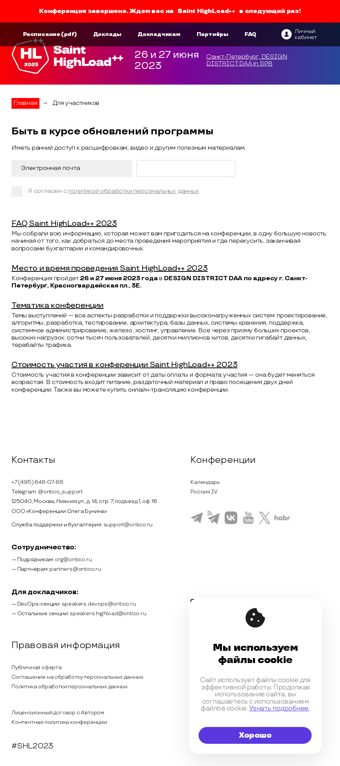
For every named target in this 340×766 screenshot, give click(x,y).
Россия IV (204, 492)
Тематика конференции (57, 305)
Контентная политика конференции (59, 722)
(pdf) (69, 34)
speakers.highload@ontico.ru (108, 613)
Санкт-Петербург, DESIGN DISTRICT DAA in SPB (246, 60)
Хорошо (255, 735)
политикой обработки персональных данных (133, 191)
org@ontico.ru (73, 559)
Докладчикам (159, 34)
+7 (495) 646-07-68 (37, 482)
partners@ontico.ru (75, 569)
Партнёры (212, 34)
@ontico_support (60, 492)
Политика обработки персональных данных (69, 686)
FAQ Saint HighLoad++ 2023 (64, 223)
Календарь (205, 482)
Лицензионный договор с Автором (57, 712)
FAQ (250, 34)
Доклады (107, 34)
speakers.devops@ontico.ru (99, 604)
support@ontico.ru (128, 525)
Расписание (41, 34)
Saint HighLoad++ (206, 11)
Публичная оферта (36, 667)
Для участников (76, 103)
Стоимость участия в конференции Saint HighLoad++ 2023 (124, 364)
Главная (25, 103)
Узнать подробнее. (279, 708)
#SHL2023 (32, 746)
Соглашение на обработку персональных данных (77, 677)
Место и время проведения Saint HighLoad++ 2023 (109, 268)
